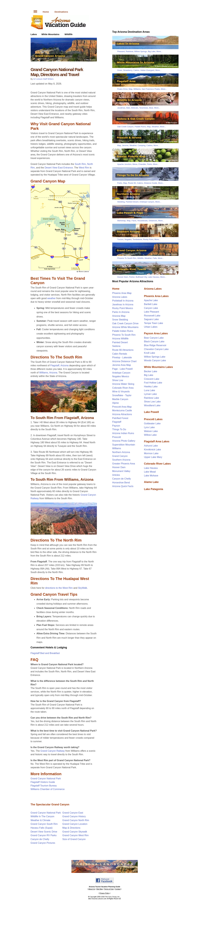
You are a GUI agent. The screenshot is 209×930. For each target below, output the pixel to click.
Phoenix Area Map (122, 293)
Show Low (117, 380)
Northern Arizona (121, 452)
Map (130, 89)
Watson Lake (151, 431)
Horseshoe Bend (121, 482)
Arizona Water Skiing (123, 384)
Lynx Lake (149, 427)
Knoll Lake (149, 353)
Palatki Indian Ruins (122, 331)
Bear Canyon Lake (154, 338)
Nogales (128, 239)
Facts (134, 220)
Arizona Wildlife (120, 338)
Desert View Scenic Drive (44, 831)
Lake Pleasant (151, 311)
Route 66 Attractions (123, 350)
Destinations (61, 12)
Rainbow (129, 51)
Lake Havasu (153, 277)
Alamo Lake (151, 482)
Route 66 (132, 183)
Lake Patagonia (153, 489)
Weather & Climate (40, 820)
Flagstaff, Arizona (59, 365)
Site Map (99, 889)
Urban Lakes (151, 327)
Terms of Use (109, 889)
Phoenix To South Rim (126, 258)
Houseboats (142, 220)
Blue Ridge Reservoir (155, 345)
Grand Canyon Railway (52, 751)
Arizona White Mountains (125, 327)
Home (46, 12)
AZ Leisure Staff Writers (43, 79)
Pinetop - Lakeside (122, 357)
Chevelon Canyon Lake (156, 349)
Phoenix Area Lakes (156, 296)
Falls (155, 258)
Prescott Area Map (122, 407)
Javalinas (121, 108)
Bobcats (134, 108)
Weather (155, 126)
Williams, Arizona (48, 372)
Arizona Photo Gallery (123, 441)
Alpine (115, 403)
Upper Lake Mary (153, 457)
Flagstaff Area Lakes (156, 441)
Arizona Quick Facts (122, 486)
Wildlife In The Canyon (42, 816)
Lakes (34, 34)
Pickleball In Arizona (122, 300)
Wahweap (121, 220)
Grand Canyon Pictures (43, 843)
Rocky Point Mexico (122, 308)
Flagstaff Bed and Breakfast (45, 653)
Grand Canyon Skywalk (74, 831)
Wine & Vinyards (121, 391)
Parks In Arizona (121, 312)
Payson (116, 425)
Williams (137, 89)
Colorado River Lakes (157, 463)
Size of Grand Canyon (74, 839)
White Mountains (50, 34)
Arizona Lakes (119, 297)
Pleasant (121, 51)
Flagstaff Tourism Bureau (44, 785)
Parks (149, 164)
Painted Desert (132, 202)
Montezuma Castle (122, 410)
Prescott (116, 437)
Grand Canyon (120, 456)
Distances (153, 220)
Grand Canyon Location (74, 824)
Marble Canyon (120, 399)
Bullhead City (141, 277)
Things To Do (119, 429)
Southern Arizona (121, 459)
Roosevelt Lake (152, 315)
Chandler (142, 164)
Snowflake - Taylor (121, 395)
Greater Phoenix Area (123, 463)
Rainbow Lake (151, 398)
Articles (116, 475)
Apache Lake (151, 300)
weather (51, 298)
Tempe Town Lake (153, 323)
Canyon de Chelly (40, 839)
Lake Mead (150, 471)
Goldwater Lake (152, 423)
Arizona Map (119, 316)
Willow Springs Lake (154, 356)
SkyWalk (82, 588)
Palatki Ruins (140, 126)
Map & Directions (71, 828)
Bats (128, 108)
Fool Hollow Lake (153, 382)
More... (159, 51)
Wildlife (68, 34)
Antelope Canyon (146, 202)
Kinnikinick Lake (152, 449)
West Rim (84, 167)
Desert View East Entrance (59, 167)
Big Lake (151, 51)
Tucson (120, 239)
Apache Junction (124, 164)
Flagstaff (116, 422)
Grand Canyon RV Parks (44, 835)
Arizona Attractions (122, 414)
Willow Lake (150, 435)
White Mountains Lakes (158, 367)
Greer (119, 70)
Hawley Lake (151, 386)
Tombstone (137, 239)
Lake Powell (151, 412)
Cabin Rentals (119, 354)
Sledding (121, 202)
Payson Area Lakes (156, 333)
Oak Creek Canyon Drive (125, 323)
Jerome (125, 145)
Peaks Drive (122, 89)
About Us (91, 889)
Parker (132, 277)
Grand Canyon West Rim (75, 835)
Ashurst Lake (151, 445)
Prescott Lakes (153, 419)
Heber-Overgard (147, 70)
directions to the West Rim (59, 588)
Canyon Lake (151, 308)
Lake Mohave (151, 475)
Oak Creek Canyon (125, 126)
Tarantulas (143, 108)
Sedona (116, 346)
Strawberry (127, 70)
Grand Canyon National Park (46, 778)
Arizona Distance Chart (124, 361)
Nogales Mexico (120, 376)
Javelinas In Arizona (122, 304)
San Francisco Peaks (151, 89)
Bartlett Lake (150, 304)
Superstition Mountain (123, 444)
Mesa (135, 164)
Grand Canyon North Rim (75, 820)
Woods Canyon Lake (155, 360)
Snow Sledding (120, 319)
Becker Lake (150, 371)
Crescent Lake (151, 379)
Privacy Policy (104, 893)
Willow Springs (140, 51)
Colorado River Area (123, 388)
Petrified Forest (120, 418)
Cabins (136, 70)
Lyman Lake (150, 394)
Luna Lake (149, 390)
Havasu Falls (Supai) (42, 828)
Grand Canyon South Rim (44, 824)
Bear (151, 108)
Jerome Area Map (121, 365)
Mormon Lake (151, 453)
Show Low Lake (152, 401)
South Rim (80, 164)
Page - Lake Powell (122, 369)
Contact (118, 889)
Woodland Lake (152, 405)
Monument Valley (121, 471)
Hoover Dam (122, 277)
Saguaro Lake (151, 319)
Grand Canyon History (74, 816)
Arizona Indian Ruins (123, 433)
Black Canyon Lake (154, 341)
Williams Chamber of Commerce (48, 789)
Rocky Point (148, 239)
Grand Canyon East (72, 812)
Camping (141, 145)
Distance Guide (150, 183)
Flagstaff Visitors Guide (43, 782)
